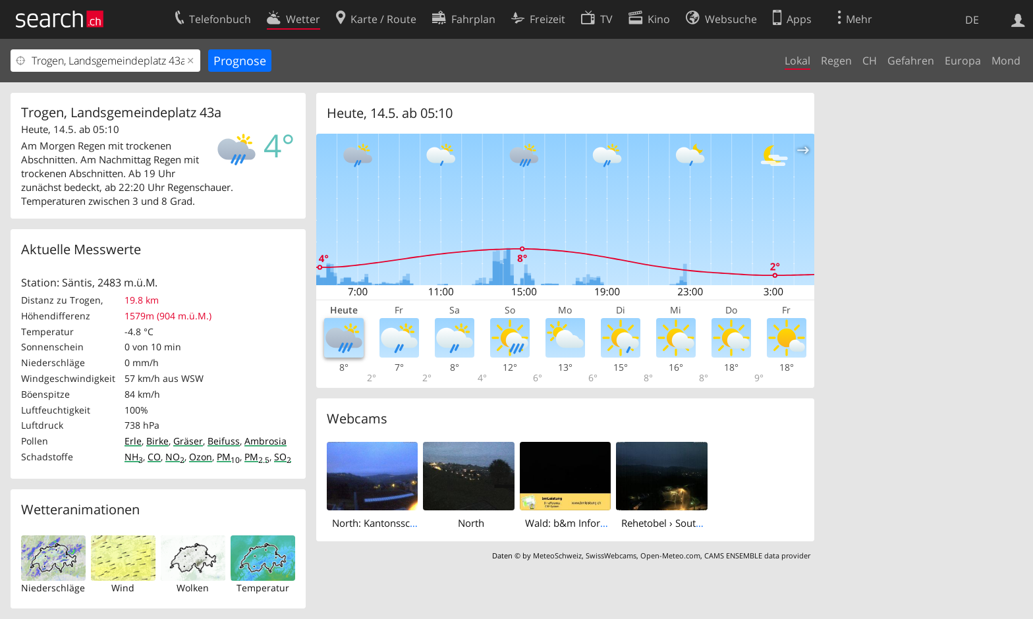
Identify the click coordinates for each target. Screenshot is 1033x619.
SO (282, 456)
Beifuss (224, 441)
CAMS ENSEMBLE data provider (757, 555)
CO (154, 456)
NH (134, 456)
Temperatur (263, 587)
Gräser (188, 441)
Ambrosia (265, 441)
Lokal (797, 60)
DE (972, 20)
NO (174, 456)
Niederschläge (53, 587)
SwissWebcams (611, 555)
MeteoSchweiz (557, 555)
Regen (836, 60)
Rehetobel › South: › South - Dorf (694, 522)
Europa (963, 60)
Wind (122, 587)
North (471, 522)
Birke (157, 441)
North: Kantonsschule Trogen (398, 522)
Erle (133, 441)
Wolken (193, 587)
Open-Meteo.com (670, 555)
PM (228, 456)
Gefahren (910, 60)
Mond (1005, 60)
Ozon (200, 456)
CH (869, 60)
